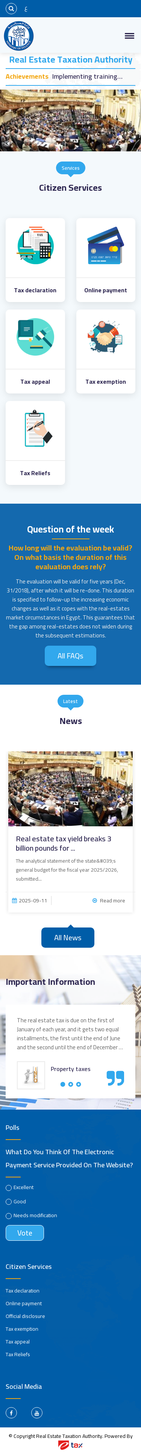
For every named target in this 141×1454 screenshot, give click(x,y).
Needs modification (35, 1215)
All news (68, 937)
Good (20, 1201)
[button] (128, 35)
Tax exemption (22, 1329)
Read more (108, 900)
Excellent (23, 1187)
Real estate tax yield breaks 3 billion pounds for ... (63, 843)
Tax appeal (18, 1341)
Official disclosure (25, 1316)
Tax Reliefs (18, 1354)
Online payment (24, 1303)
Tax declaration (22, 1290)
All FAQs (70, 656)
